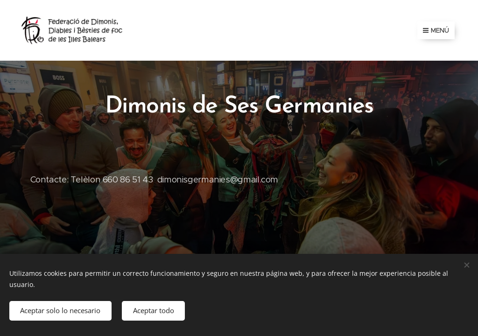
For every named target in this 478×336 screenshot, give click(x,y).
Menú (436, 30)
